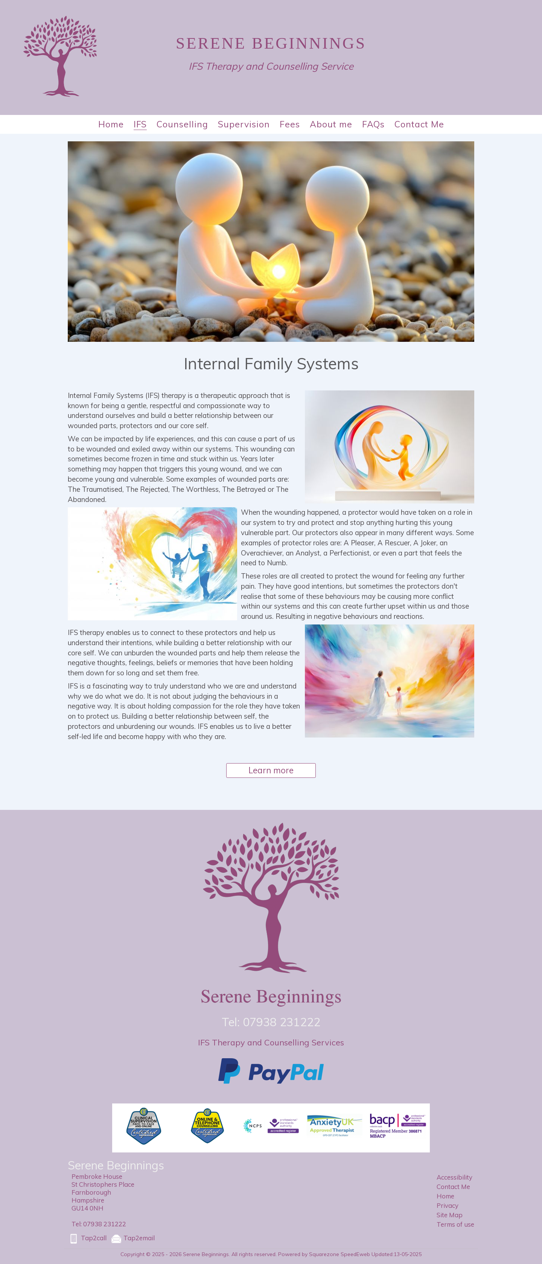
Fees (290, 124)
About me (331, 124)
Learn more (271, 770)
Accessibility (454, 1177)
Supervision (244, 124)
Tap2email (132, 1239)
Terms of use (455, 1224)
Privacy (447, 1205)
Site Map (450, 1215)
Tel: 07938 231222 (99, 1224)
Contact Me (419, 124)
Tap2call (87, 1239)
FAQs (373, 124)
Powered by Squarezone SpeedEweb (324, 1254)
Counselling (182, 124)
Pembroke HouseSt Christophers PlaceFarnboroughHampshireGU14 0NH (103, 1192)
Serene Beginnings (271, 43)
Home (111, 124)
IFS (140, 124)
